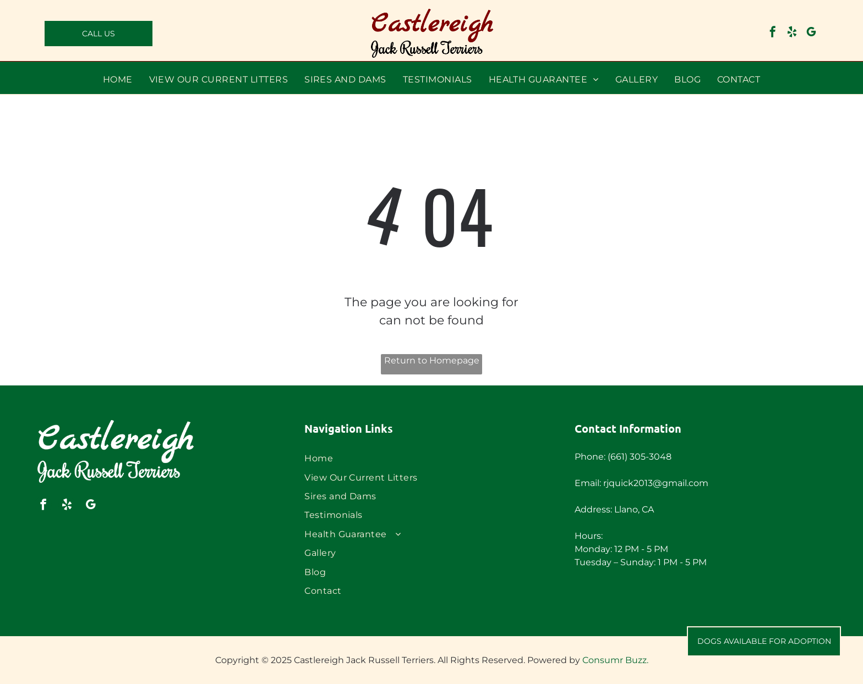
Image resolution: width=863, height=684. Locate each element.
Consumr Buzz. (615, 660)
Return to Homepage (431, 360)
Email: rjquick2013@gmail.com (641, 483)
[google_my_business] (811, 33)
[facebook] (772, 33)
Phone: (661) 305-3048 (623, 456)
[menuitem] (118, 79)
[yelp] (792, 33)
